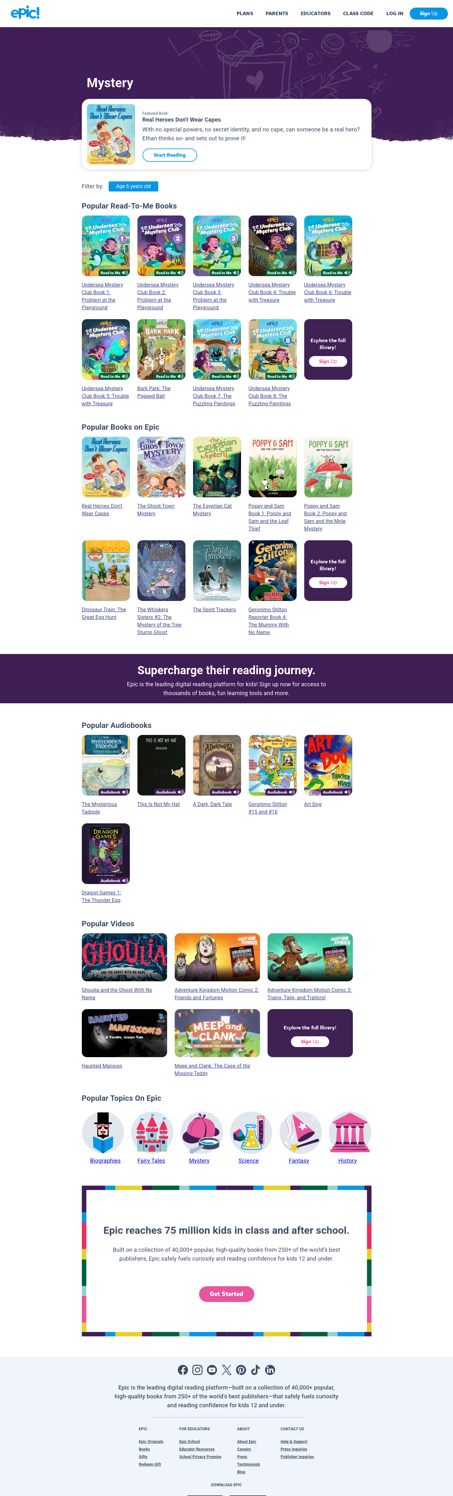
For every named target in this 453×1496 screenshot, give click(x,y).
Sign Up (328, 361)
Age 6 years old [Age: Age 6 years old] (133, 186)
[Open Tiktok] (256, 1370)
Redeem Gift (150, 1464)
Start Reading (170, 155)
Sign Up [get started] (429, 13)
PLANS (245, 13)
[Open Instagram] (197, 1370)
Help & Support (294, 1441)
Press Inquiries (294, 1449)
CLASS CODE (358, 13)
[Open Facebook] (183, 1370)
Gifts (143, 1457)
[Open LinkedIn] (270, 1370)
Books (144, 1449)
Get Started (226, 1294)
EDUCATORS (315, 13)
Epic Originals (151, 1441)
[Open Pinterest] (241, 1370)
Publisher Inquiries (297, 1457)
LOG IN (395, 13)
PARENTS (277, 13)
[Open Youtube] (212, 1370)
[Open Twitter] (226, 1370)
